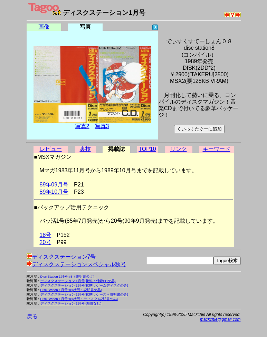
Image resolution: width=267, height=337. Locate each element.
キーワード (216, 149)
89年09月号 (54, 184)
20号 (45, 242)
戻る (32, 316)
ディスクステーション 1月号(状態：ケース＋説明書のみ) (84, 294)
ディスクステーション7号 (61, 257)
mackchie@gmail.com (220, 319)
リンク (178, 149)
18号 (45, 235)
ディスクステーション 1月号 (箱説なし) (71, 303)
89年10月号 (54, 192)
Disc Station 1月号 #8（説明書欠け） (68, 276)
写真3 (102, 126)
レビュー (51, 149)
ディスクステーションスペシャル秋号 (76, 264)
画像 (43, 27)
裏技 (85, 149)
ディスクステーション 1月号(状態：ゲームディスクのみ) (84, 285)
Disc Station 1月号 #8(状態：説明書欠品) (71, 290)
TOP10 (147, 149)
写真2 (82, 126)
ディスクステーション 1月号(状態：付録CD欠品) (78, 281)
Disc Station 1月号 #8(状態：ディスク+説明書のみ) (79, 299)
